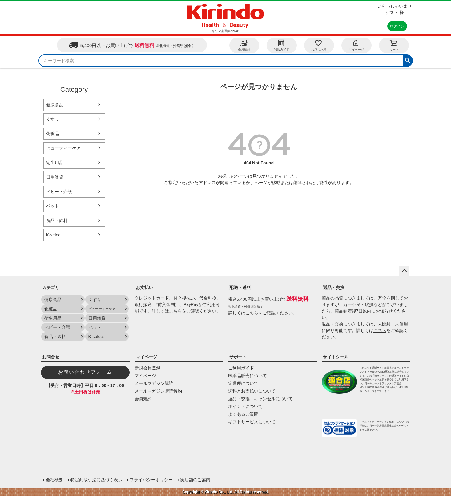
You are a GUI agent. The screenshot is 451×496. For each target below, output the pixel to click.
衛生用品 (54, 162)
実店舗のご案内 (195, 479)
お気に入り (319, 45)
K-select (54, 234)
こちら (175, 310)
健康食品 (54, 104)
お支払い (144, 287)
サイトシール (336, 356)
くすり (52, 119)
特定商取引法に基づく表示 (96, 479)
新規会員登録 (147, 367)
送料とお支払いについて (252, 391)
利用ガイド (281, 45)
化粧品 (52, 133)
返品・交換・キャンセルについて (260, 398)
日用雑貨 (54, 177)
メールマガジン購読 (154, 383)
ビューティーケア (63, 148)
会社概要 (54, 479)
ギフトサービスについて (252, 421)
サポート (238, 356)
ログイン (397, 26)
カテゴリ (50, 287)
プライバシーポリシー (151, 479)
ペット (52, 206)
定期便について (243, 383)
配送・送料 (240, 287)
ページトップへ (404, 271)
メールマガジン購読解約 (158, 391)
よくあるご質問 (243, 414)
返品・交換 (333, 287)
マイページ (356, 45)
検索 (407, 59)
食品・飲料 (57, 220)
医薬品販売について (247, 375)
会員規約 (143, 398)
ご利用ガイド (241, 367)
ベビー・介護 (59, 191)
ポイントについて (245, 406)
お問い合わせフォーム (85, 372)
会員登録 (244, 45)
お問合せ (50, 356)
